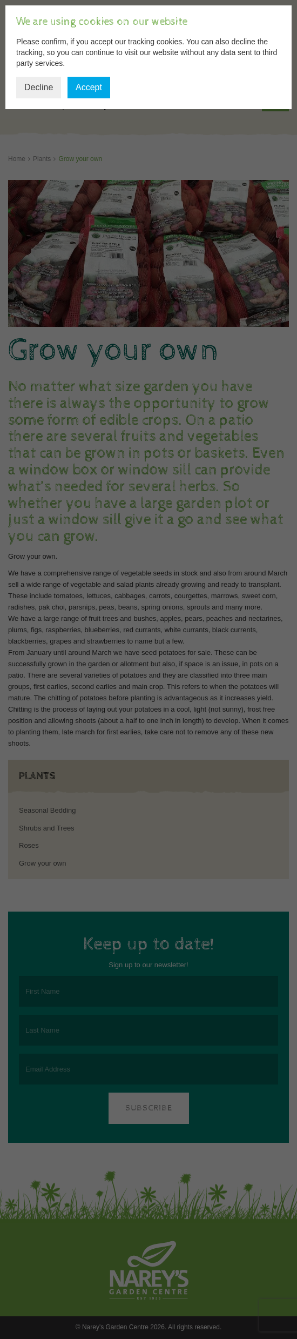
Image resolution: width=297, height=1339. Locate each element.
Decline (38, 87)
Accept (89, 87)
